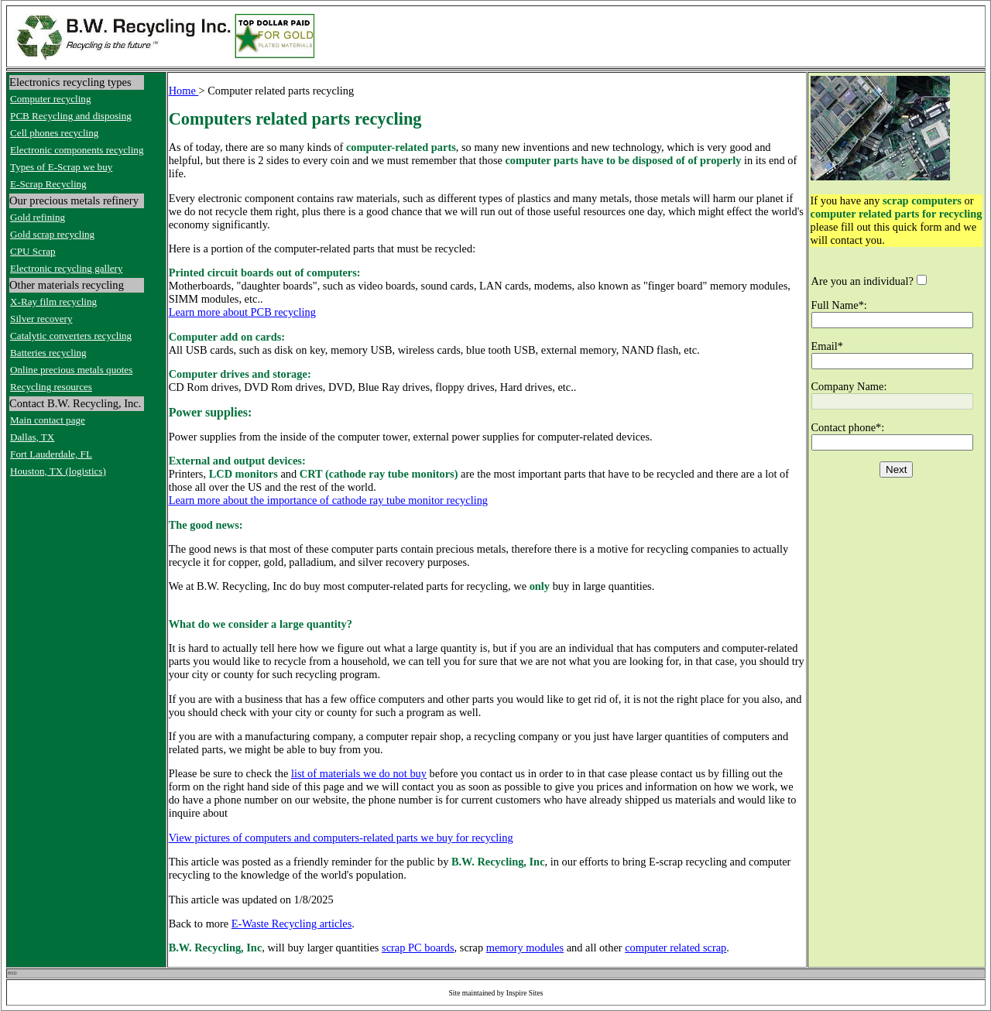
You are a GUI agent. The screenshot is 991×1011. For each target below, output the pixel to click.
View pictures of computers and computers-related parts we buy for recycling (341, 837)
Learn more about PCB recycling (242, 312)
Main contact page (47, 420)
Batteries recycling (48, 352)
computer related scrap (675, 947)
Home (184, 90)
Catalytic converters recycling (71, 335)
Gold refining (37, 217)
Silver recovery (41, 318)
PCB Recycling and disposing (71, 116)
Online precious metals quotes (71, 369)
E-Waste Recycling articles (291, 923)
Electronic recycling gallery (66, 268)
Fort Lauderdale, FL (51, 454)
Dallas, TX (32, 437)
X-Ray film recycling (53, 301)
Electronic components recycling (76, 150)
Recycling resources (51, 386)
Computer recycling (50, 99)
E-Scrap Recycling (48, 184)
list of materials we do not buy (359, 773)
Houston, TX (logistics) (58, 471)
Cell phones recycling (54, 133)
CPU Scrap (33, 251)
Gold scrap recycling (52, 234)
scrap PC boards (418, 947)
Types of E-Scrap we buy (61, 167)
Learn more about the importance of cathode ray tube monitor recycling (328, 500)
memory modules (525, 947)
